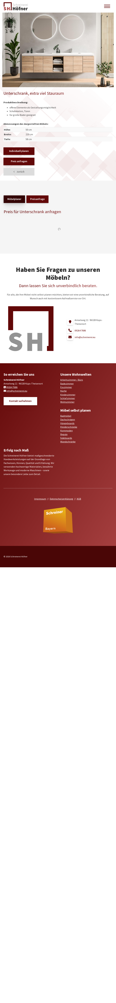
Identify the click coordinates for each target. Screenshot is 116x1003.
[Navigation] (107, 6)
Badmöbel (65, 415)
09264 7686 (80, 330)
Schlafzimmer (67, 398)
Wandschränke (68, 441)
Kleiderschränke (68, 426)
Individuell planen (19, 151)
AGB (79, 498)
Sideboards (66, 437)
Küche (63, 390)
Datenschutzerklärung (61, 498)
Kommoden (66, 430)
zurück (20, 171)
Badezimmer (67, 383)
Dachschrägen (67, 419)
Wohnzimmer (67, 401)
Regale (64, 434)
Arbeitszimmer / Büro (71, 379)
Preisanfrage (37, 199)
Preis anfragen (19, 161)
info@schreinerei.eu (85, 337)
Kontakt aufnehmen (20, 401)
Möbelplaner (14, 199)
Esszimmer (66, 387)
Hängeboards (67, 423)
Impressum (40, 498)
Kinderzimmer (67, 394)
